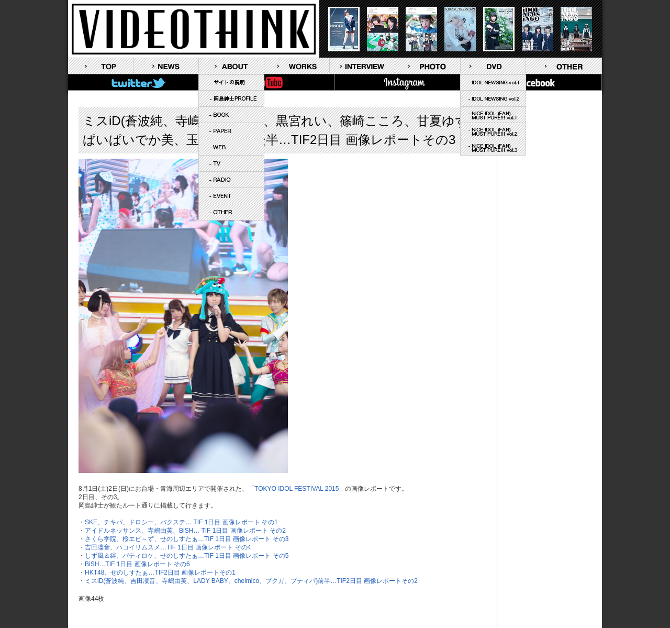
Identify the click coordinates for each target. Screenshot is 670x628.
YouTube (268, 82)
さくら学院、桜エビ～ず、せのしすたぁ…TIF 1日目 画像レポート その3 (186, 539)
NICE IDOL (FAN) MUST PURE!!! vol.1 (493, 115)
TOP (100, 66)
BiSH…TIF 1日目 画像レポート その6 (137, 564)
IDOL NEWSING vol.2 (493, 98)
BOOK (231, 115)
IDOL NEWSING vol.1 (493, 82)
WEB (231, 147)
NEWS (165, 66)
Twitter (134, 82)
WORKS (296, 66)
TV (231, 163)
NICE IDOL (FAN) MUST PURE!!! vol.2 (493, 131)
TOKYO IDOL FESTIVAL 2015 (296, 488)
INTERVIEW (362, 66)
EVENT (231, 196)
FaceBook (534, 82)
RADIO (231, 180)
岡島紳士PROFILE (231, 98)
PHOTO (427, 66)
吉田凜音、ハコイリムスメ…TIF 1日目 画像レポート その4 (168, 547)
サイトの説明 (231, 82)
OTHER (231, 212)
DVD (493, 66)
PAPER (231, 131)
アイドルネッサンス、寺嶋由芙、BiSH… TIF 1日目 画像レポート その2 (185, 530)
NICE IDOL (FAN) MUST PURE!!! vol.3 (493, 147)
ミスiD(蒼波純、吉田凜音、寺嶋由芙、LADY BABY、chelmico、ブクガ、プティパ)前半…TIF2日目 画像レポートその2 (251, 581)
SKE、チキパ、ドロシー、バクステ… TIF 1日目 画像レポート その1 (181, 522)
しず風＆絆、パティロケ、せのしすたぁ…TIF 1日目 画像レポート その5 (186, 555)
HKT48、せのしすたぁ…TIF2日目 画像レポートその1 (160, 572)
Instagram (401, 82)
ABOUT (231, 66)
